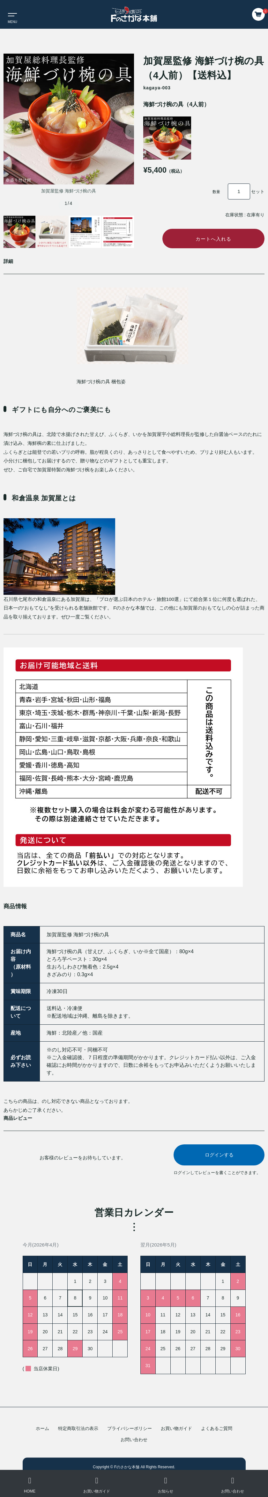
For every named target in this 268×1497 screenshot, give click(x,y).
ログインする (219, 1156)
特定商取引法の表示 (78, 1428)
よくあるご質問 (216, 1428)
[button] (8, 131)
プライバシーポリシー (129, 1428)
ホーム (42, 1428)
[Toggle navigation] (9, 14)
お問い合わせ (134, 1439)
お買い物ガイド (176, 1428)
